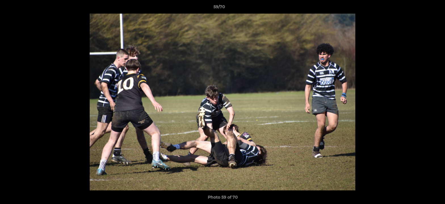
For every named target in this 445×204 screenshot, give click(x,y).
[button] (421, 8)
